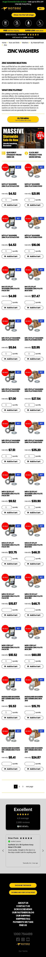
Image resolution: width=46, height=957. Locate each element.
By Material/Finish (37, 43)
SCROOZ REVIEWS (23, 909)
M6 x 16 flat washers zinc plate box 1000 (34, 390)
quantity (15, 200)
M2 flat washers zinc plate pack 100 (10, 185)
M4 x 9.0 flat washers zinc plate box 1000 (33, 288)
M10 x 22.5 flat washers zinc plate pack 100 (10, 493)
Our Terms (23, 951)
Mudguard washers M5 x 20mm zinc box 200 (34, 698)
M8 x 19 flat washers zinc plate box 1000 (34, 441)
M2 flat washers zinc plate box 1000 (33, 185)
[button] (3, 851)
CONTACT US (23, 906)
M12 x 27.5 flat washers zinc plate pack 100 (10, 545)
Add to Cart (10, 205)
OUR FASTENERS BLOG (23, 912)
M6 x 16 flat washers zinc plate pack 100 (11, 390)
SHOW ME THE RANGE (23, 885)
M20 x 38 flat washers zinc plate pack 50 (10, 647)
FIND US (23, 925)
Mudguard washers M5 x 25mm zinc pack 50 (11, 750)
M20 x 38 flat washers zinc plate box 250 (33, 647)
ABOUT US (23, 903)
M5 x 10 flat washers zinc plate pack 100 (11, 339)
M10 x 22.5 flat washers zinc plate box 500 (33, 493)
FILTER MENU (23, 119)
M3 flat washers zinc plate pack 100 (10, 236)
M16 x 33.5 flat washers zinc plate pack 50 (10, 596)
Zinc (5, 45)
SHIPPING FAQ (23, 918)
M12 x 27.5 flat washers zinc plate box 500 (33, 545)
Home (4, 43)
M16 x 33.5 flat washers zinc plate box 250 (33, 596)
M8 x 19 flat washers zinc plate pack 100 (11, 441)
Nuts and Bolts (14, 43)
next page (29, 787)
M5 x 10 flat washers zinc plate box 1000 (34, 339)
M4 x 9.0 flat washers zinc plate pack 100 (10, 288)
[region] (23, 850)
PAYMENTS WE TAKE (23, 922)
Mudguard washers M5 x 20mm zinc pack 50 (11, 698)
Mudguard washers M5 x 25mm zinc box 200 (34, 750)
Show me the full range (24, 15)
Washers (25, 43)
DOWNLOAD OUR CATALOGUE (23, 892)
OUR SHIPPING (23, 915)
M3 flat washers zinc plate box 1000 (33, 236)
